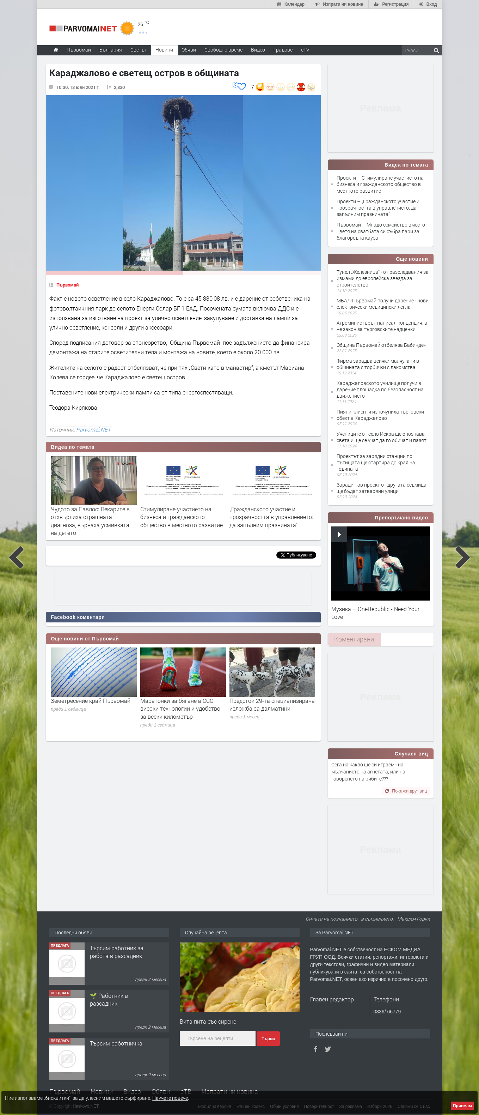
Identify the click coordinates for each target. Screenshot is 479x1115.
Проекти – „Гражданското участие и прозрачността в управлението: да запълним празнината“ (378, 207)
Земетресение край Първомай (90, 700)
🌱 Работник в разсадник (109, 999)
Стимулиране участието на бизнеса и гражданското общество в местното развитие (181, 517)
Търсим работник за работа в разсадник (116, 951)
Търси (268, 1038)
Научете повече (170, 1098)
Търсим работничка (116, 1043)
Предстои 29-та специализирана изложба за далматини (272, 704)
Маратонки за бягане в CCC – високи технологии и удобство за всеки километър (180, 708)
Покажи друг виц (406, 791)
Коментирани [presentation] (354, 639)
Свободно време (223, 49)
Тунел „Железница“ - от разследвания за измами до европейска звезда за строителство (383, 278)
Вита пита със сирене (208, 1021)
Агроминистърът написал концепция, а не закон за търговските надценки (382, 325)
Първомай (67, 285)
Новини (164, 49)
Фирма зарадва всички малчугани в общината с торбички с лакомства (378, 363)
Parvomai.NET (93, 429)
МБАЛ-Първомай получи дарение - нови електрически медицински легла (383, 303)
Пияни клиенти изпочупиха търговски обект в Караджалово (380, 414)
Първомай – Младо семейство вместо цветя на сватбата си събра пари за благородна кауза (381, 231)
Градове (283, 49)
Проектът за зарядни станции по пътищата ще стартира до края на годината (376, 462)
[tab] (354, 639)
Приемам (462, 1105)
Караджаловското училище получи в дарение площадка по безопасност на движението (380, 389)
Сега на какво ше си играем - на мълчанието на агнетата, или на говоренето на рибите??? (368, 771)
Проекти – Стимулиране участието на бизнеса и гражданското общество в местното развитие (380, 184)
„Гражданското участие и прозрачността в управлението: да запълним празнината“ (271, 517)
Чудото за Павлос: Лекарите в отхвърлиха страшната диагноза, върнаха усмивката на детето (90, 520)
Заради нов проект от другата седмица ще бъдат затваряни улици (381, 487)
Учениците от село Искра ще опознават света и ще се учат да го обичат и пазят (382, 437)
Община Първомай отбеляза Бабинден (381, 345)
